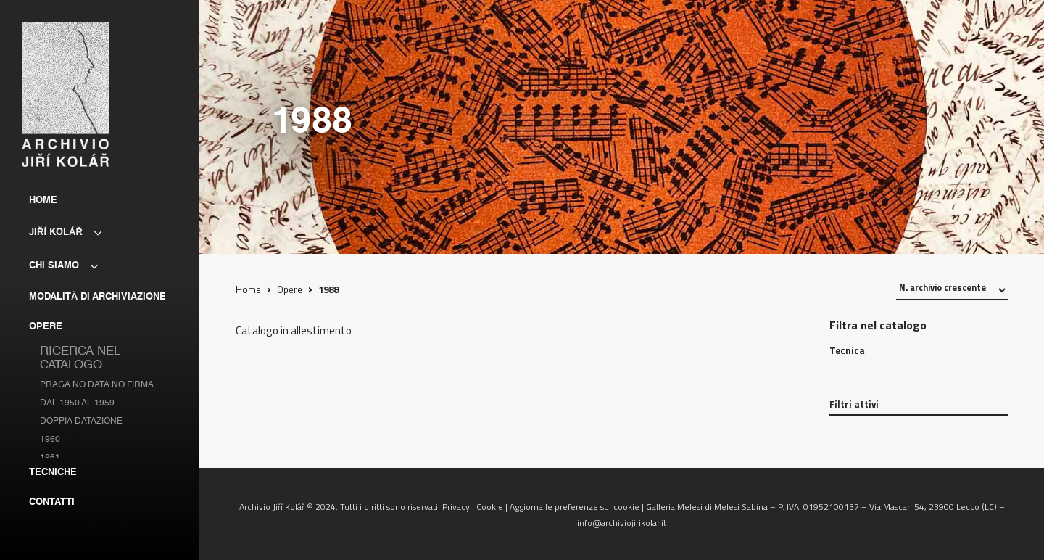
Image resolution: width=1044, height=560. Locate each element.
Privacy (456, 507)
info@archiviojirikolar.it (621, 523)
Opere (289, 289)
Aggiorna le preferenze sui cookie (574, 507)
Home (248, 289)
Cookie (489, 507)
